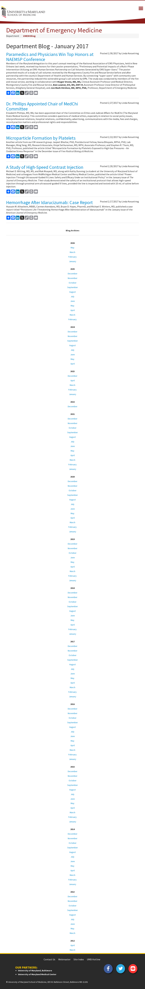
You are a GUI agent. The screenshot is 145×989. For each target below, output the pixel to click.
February (72, 256)
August (72, 292)
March (72, 252)
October (72, 282)
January (72, 261)
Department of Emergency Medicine (54, 30)
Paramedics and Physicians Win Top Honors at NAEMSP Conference (50, 56)
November (72, 278)
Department (12, 35)
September (72, 287)
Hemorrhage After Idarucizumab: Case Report (49, 202)
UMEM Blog (29, 35)
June (72, 301)
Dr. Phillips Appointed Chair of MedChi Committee (42, 106)
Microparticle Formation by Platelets (41, 138)
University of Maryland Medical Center (37, 974)
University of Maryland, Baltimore (35, 970)
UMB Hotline (93, 959)
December (72, 273)
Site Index (79, 959)
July (72, 296)
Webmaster (64, 959)
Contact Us (49, 959)
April (73, 310)
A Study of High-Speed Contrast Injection (44, 167)
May (72, 247)
